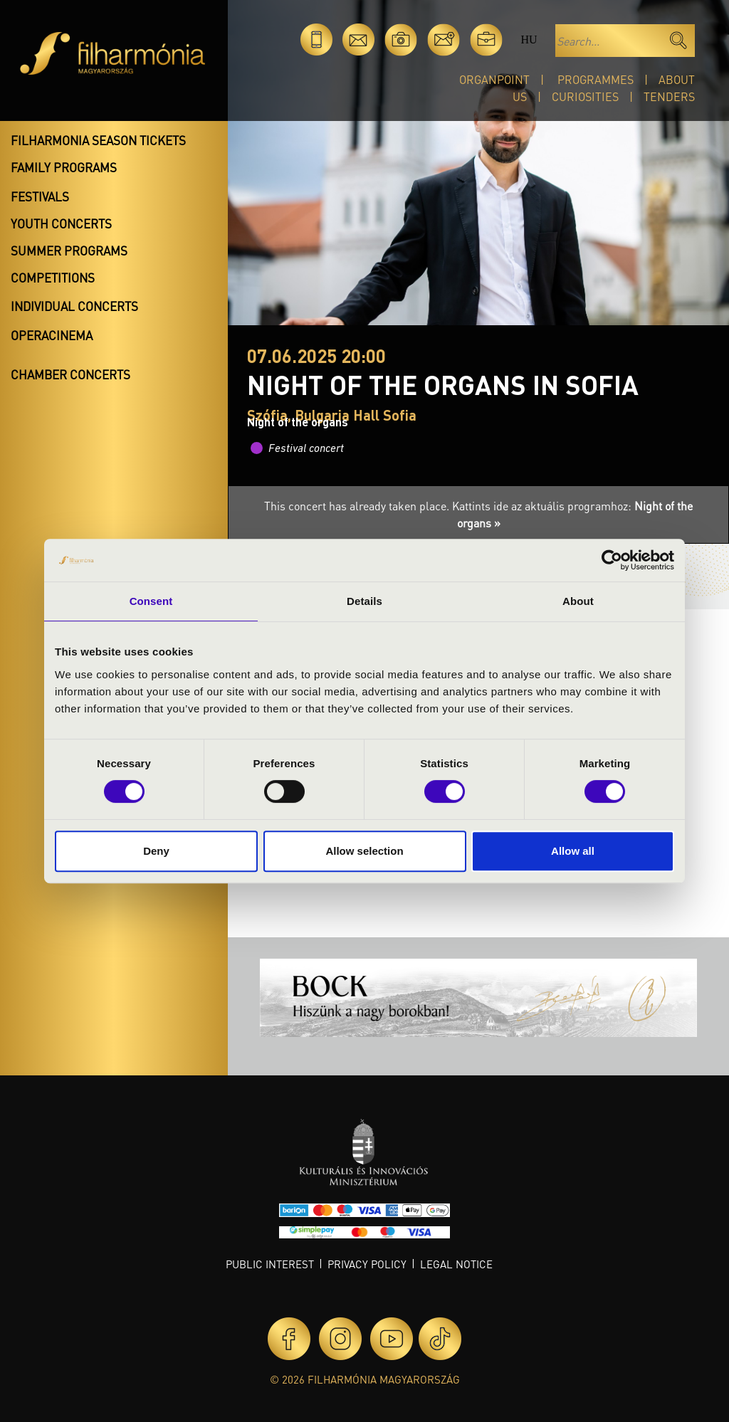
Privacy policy (367, 1264)
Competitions (53, 277)
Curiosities (585, 96)
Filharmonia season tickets (98, 140)
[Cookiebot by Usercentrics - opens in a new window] (612, 560)
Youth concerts (61, 223)
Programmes (595, 79)
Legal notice (456, 1264)
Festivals (40, 196)
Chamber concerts (70, 374)
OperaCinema (52, 335)
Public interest (270, 1264)
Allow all (572, 851)
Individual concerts (74, 306)
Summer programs (69, 250)
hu (528, 39)
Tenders (669, 96)
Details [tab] (364, 601)
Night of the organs (297, 421)
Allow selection (364, 851)
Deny (156, 851)
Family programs (64, 167)
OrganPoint (494, 79)
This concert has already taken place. (358, 505)
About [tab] (578, 601)
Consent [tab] (151, 601)
